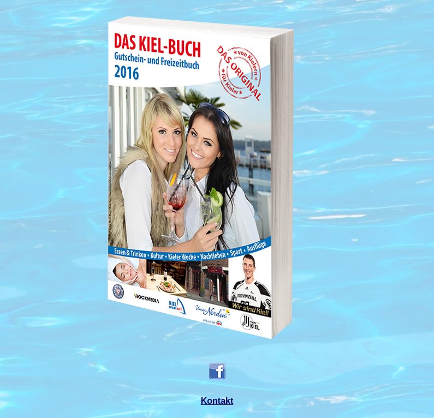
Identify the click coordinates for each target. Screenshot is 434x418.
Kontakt (217, 400)
